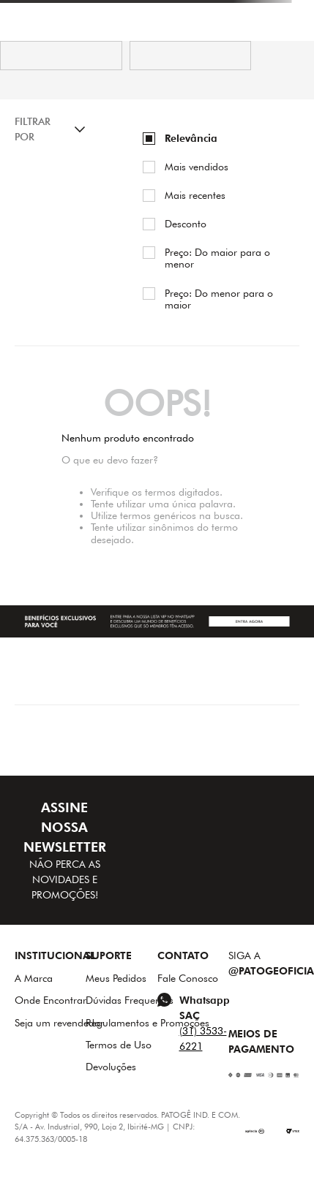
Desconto (185, 224)
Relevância (191, 138)
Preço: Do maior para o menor (217, 258)
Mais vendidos (196, 167)
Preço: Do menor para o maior (219, 299)
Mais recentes (195, 195)
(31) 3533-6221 (203, 1038)
